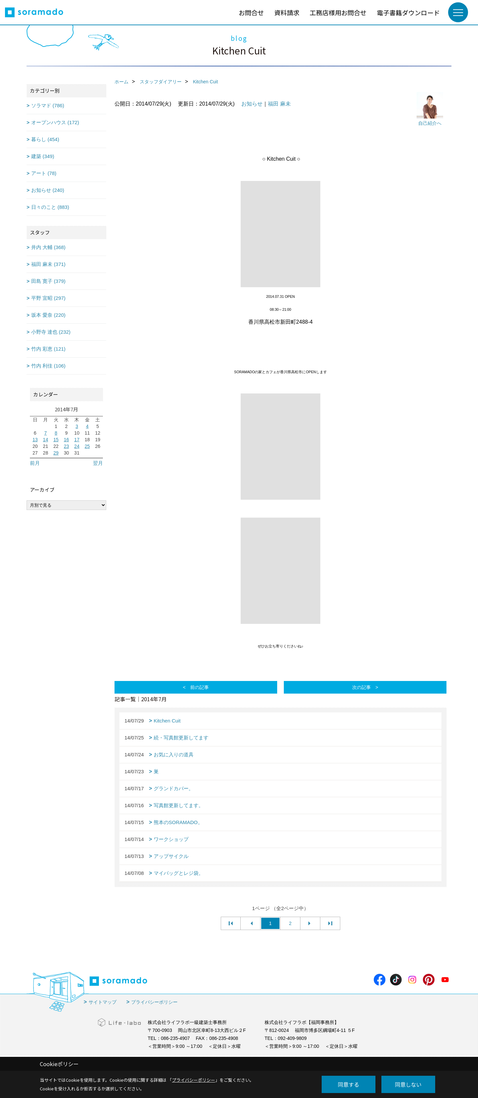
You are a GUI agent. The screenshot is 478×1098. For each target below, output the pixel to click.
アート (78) (43, 173)
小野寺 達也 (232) (50, 332)
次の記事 (361, 687)
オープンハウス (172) (55, 122)
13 (35, 439)
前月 (35, 463)
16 (66, 439)
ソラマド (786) (47, 105)
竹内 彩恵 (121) (48, 349)
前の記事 (199, 687)
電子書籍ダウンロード (408, 12)
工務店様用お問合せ (338, 12)
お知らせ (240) (47, 190)
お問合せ (251, 12)
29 (56, 453)
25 (87, 446)
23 (66, 446)
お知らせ (252, 104)
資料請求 (286, 12)
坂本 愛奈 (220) (48, 315)
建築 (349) (42, 156)
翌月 (98, 463)
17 (77, 439)
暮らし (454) (45, 139)
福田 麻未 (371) (48, 264)
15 (56, 439)
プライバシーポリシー (154, 1002)
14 (45, 439)
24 (77, 446)
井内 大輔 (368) (48, 247)
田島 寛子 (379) (48, 281)
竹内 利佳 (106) (48, 366)
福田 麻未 (279, 104)
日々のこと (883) (50, 207)
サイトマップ (103, 1002)
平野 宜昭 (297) (48, 298)
